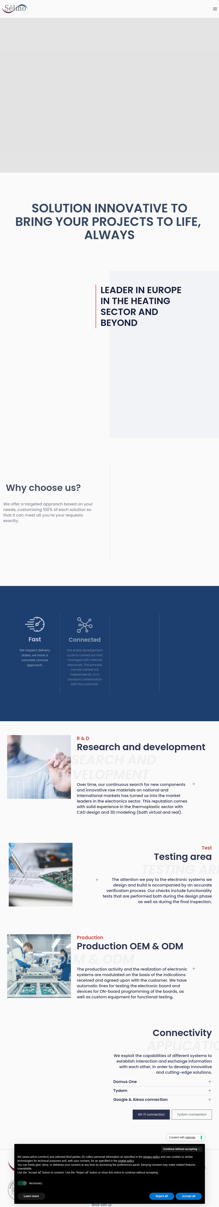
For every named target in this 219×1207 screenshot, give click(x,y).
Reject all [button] (162, 1196)
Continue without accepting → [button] (181, 1148)
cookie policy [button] (126, 1160)
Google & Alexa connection (146, 1099)
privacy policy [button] (151, 1156)
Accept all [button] (188, 1196)
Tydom (126, 1090)
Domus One (130, 1081)
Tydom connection (197, 1114)
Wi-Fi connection (157, 1114)
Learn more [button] (31, 1196)
